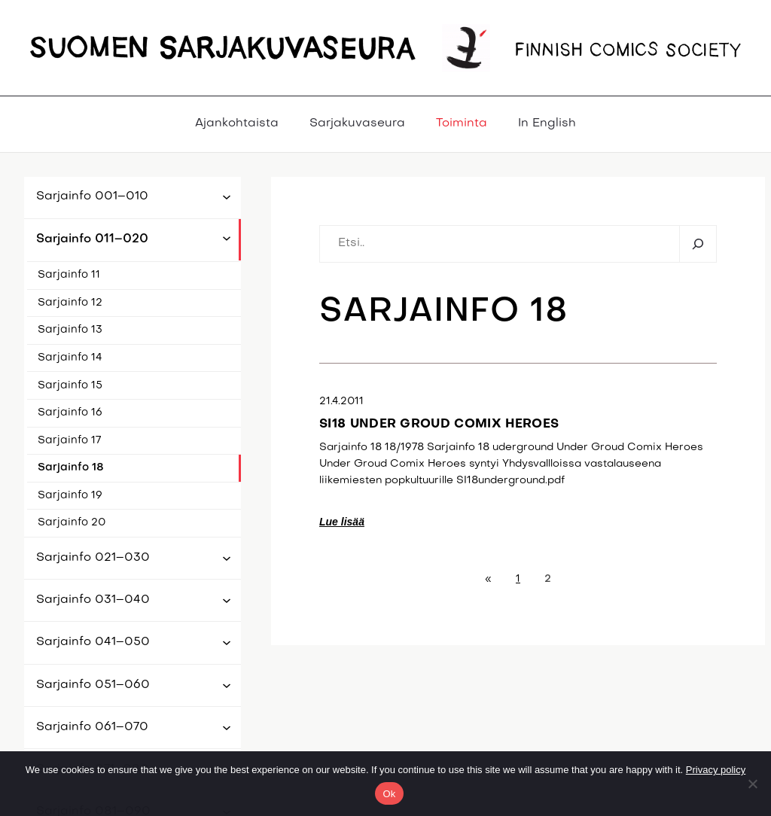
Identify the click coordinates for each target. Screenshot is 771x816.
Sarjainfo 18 (71, 468)
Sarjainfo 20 (72, 523)
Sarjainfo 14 (70, 358)
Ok (388, 793)
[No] (752, 783)
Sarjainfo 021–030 (93, 558)
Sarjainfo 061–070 (92, 727)
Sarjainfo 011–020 (92, 239)
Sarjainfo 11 (69, 275)
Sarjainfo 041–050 (93, 642)
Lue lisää (341, 522)
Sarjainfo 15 (70, 386)
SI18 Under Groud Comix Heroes (439, 425)
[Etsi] (697, 244)
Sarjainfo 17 (69, 441)
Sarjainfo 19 (70, 496)
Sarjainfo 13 (70, 330)
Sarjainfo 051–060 (93, 685)
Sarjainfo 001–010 (92, 196)
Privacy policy (715, 769)
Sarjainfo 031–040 (93, 600)
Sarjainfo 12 (70, 303)
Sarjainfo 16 (70, 413)
